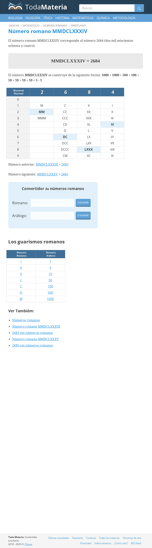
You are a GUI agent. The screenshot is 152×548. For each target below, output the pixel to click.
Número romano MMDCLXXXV (35, 339)
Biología (15, 18)
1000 (50, 299)
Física (47, 18)
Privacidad (85, 543)
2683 (64, 164)
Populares (77, 538)
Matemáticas (83, 18)
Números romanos (26, 320)
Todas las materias (109, 538)
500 (50, 292)
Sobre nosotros (102, 543)
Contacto (91, 538)
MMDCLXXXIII (47, 164)
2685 (64, 174)
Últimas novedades (58, 538)
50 (50, 280)
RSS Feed (136, 543)
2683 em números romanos (32, 333)
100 (50, 286)
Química (103, 18)
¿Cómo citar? (121, 543)
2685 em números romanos (32, 345)
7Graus (28, 544)
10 (50, 274)
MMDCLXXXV (48, 174)
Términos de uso (132, 538)
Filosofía (33, 18)
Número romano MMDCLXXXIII (36, 326)
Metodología (124, 18)
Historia (62, 18)
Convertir (83, 202)
